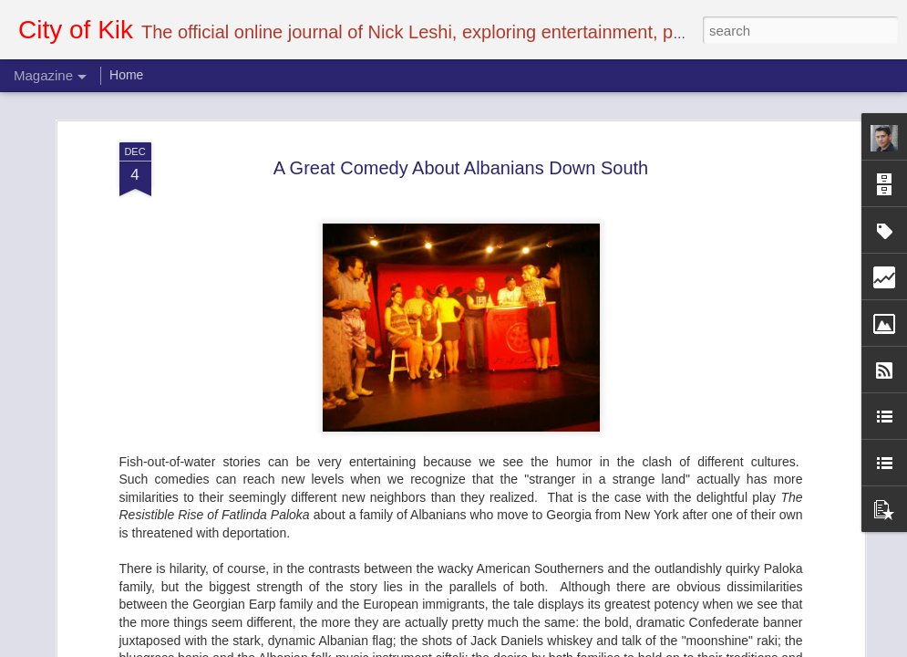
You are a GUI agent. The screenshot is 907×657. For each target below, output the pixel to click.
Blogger (511, 646)
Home (126, 75)
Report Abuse (563, 646)
